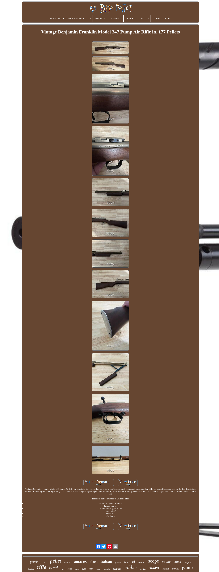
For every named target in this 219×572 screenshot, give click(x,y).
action (143, 569)
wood (69, 569)
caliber (130, 567)
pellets (34, 562)
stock (177, 562)
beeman (117, 569)
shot (91, 568)
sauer (166, 562)
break (54, 567)
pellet (55, 561)
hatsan (106, 561)
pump (77, 569)
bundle (107, 569)
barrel (129, 561)
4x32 (84, 569)
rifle (41, 567)
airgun (187, 562)
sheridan (44, 563)
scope (153, 561)
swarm (154, 568)
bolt (63, 569)
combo (141, 562)
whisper (67, 562)
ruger (98, 569)
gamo (187, 567)
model (175, 568)
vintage (165, 568)
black (94, 562)
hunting (31, 569)
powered (118, 562)
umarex (80, 561)
